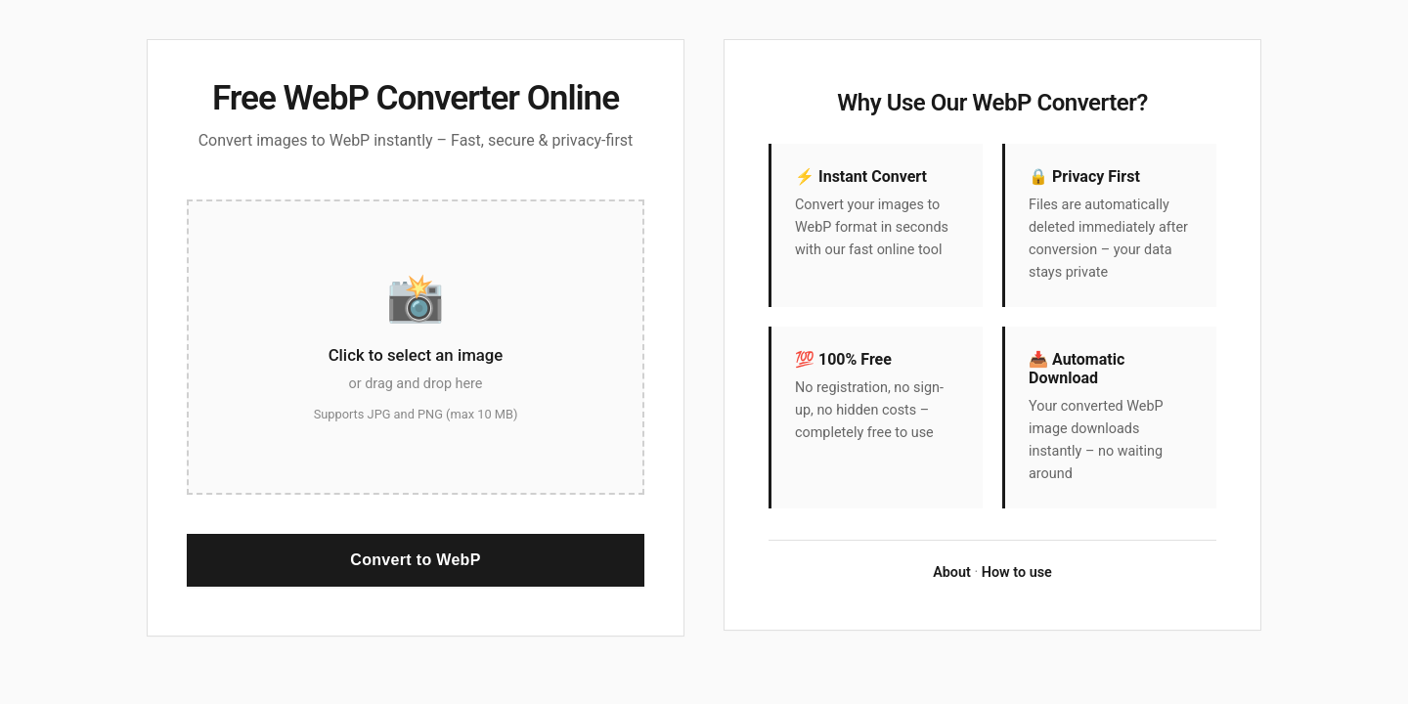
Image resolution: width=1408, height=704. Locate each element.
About (952, 572)
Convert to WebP (415, 559)
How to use (1017, 572)
